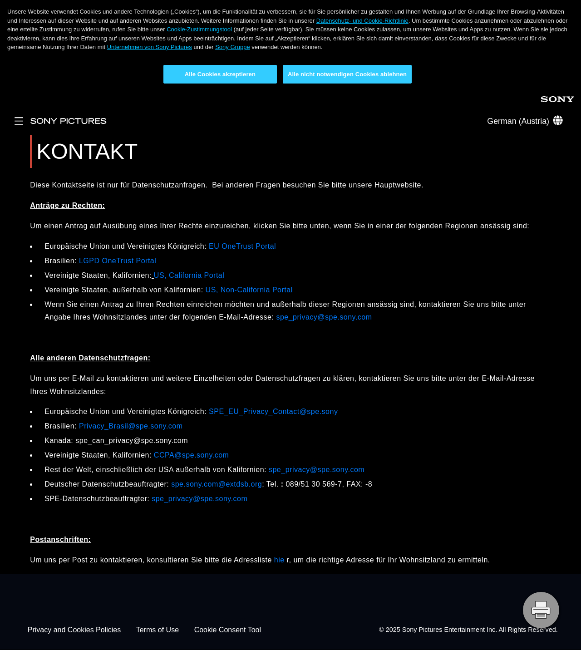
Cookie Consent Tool (227, 630)
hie (279, 560)
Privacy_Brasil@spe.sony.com (131, 426)
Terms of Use (157, 630)
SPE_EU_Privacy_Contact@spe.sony (273, 411)
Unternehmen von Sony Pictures (149, 47)
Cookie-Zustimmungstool (199, 29)
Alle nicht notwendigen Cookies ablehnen (347, 74)
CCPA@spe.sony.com (191, 455)
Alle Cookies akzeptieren (220, 74)
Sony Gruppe (232, 47)
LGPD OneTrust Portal (117, 261)
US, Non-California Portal (249, 290)
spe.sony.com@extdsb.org (216, 484)
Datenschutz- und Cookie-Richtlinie (362, 20)
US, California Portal (189, 275)
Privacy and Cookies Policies (74, 630)
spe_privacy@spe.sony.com (324, 317)
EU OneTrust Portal (242, 246)
